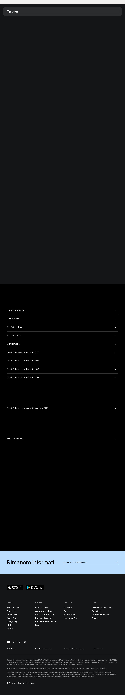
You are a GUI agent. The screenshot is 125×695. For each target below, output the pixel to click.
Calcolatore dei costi (44, 611)
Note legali (11, 649)
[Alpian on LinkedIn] (14, 642)
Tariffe (10, 628)
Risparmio (11, 611)
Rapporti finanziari (43, 618)
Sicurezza (96, 618)
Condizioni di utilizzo (43, 649)
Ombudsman (97, 649)
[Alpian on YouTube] (8, 642)
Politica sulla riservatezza (74, 649)
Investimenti (12, 614)
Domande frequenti (100, 614)
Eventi (66, 611)
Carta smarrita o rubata (102, 607)
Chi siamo (68, 607)
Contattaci (96, 611)
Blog (37, 625)
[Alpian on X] (19, 642)
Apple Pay (11, 618)
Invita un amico (41, 607)
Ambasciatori (69, 614)
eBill (9, 625)
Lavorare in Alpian (71, 618)
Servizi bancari (13, 607)
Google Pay (12, 621)
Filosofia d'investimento (45, 621)
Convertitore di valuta (44, 614)
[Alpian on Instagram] (25, 642)
